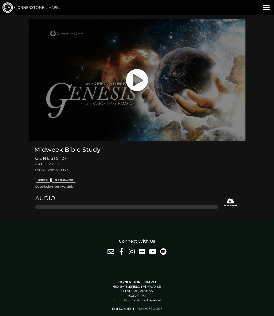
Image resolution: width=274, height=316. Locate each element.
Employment (123, 308)
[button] (266, 7)
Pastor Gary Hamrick (51, 169)
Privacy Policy (149, 308)
